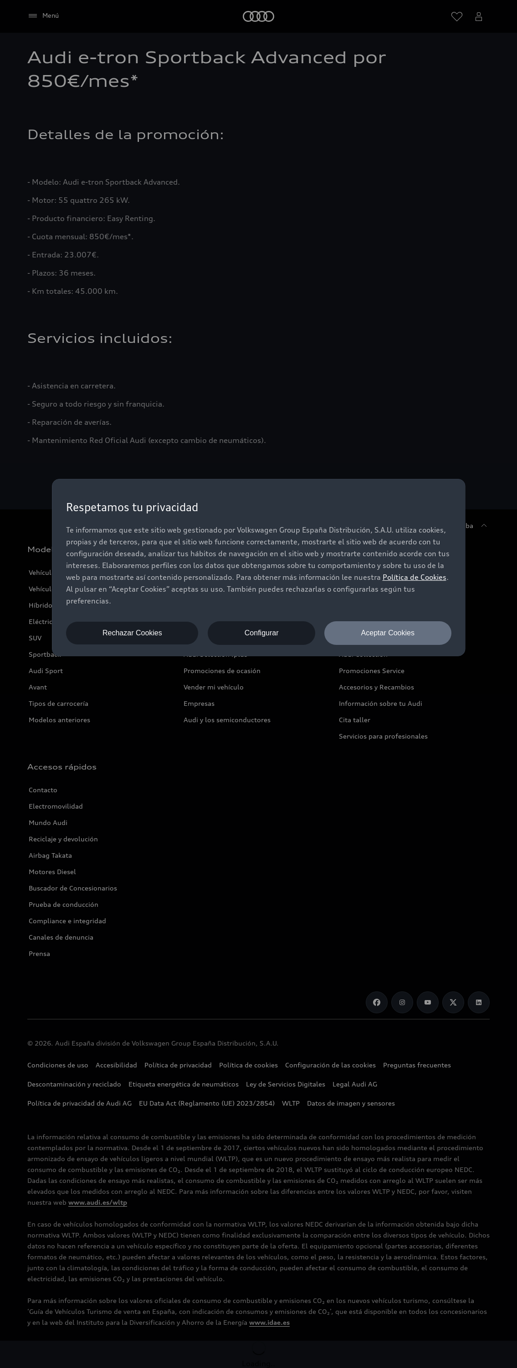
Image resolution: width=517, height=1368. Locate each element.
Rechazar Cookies (132, 633)
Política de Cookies (414, 577)
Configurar (262, 633)
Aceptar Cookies (388, 633)
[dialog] (259, 567)
